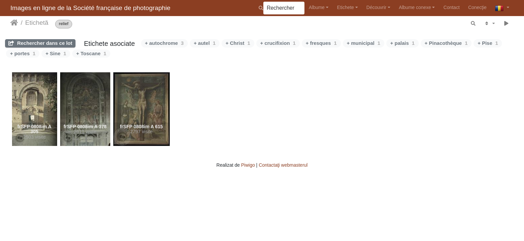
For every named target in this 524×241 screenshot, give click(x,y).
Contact (451, 7)
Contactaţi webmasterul (283, 165)
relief (64, 24)
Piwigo (248, 165)
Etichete (345, 7)
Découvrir (376, 7)
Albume (316, 7)
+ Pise (488, 43)
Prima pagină (14, 22)
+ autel (205, 43)
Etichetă (36, 22)
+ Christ (238, 43)
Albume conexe (415, 7)
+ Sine (55, 53)
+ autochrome (164, 43)
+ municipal (363, 43)
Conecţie (477, 7)
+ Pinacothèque (446, 43)
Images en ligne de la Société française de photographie (90, 7)
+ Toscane (91, 53)
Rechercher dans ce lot (40, 43)
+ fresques (321, 43)
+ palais (402, 43)
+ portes (22, 53)
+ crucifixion (278, 43)
